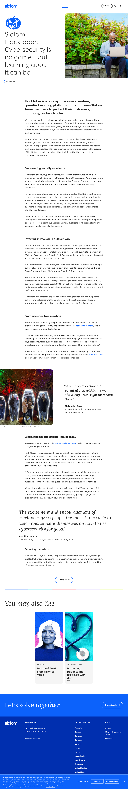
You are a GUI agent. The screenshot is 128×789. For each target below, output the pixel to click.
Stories (65, 6)
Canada (78, 732)
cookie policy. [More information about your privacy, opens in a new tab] (50, 787)
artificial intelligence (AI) (64, 443)
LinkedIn (108, 728)
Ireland (77, 744)
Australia (78, 728)
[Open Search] (115, 6)
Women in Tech (96, 355)
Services (33, 6)
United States (80, 772)
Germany (78, 740)
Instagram (109, 738)
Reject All (97, 781)
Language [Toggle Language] (121, 6)
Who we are (77, 6)
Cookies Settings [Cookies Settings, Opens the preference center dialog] (83, 781)
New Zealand (80, 760)
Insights (55, 6)
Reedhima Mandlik (84, 326)
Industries (44, 6)
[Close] (125, 781)
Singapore (79, 764)
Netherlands (80, 756)
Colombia (78, 736)
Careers (88, 6)
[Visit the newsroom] (34, 739)
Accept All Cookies (112, 781)
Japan (77, 748)
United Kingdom (81, 768)
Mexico (77, 752)
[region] (64, 781)
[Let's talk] (107, 6)
